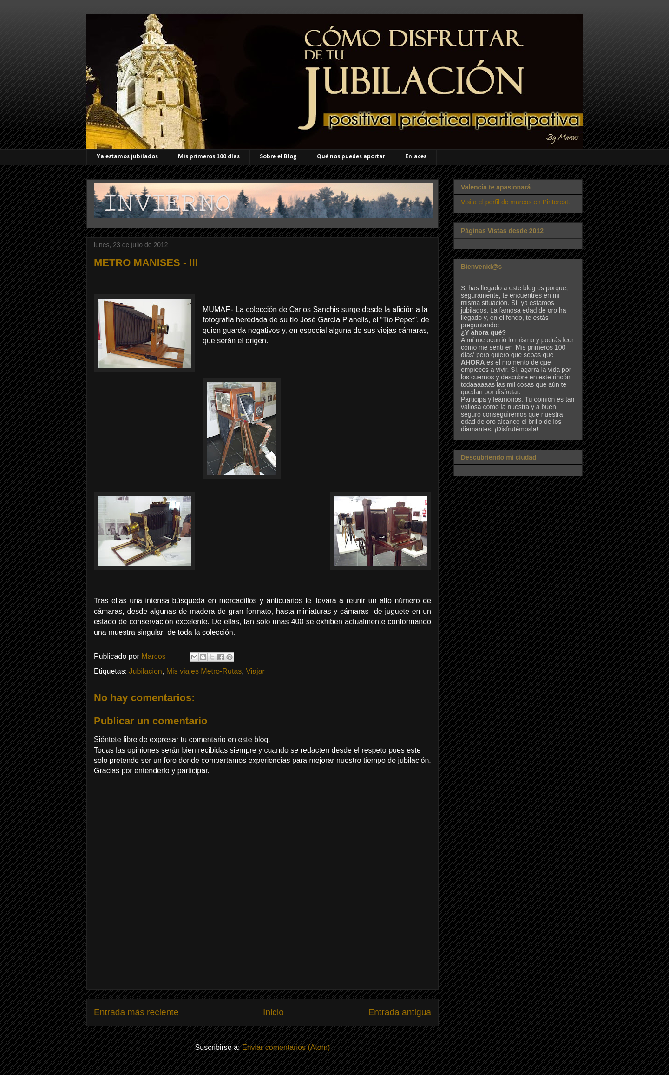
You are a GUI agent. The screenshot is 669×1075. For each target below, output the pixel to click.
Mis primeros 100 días (209, 156)
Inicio (273, 1012)
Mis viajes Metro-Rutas (204, 671)
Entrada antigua (399, 1012)
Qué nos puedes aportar (351, 156)
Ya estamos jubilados (127, 156)
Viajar (255, 671)
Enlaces (415, 156)
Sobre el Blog (278, 156)
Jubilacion (145, 671)
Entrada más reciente (136, 1012)
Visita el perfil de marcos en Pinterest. (515, 202)
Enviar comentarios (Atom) (286, 1047)
